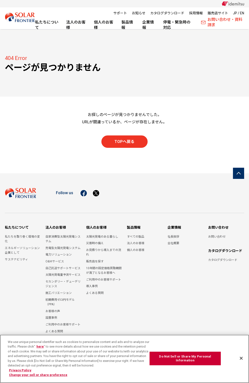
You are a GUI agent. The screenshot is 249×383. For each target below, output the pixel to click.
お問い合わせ (218, 227)
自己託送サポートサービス (62, 268)
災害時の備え (95, 243)
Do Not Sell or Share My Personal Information (185, 358)
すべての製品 (135, 236)
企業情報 (148, 24)
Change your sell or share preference (38, 375)
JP (235, 13)
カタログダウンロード (167, 13)
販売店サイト (218, 13)
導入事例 (92, 286)
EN (242, 13)
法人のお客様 (76, 24)
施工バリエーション (58, 293)
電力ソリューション (58, 254)
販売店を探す (95, 261)
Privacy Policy (20, 370)
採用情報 (196, 13)
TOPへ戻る (124, 141)
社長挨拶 (173, 236)
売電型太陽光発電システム (62, 248)
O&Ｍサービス (54, 261)
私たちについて (46, 24)
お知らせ (138, 13)
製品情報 (127, 24)
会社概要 (173, 243)
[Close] (241, 358)
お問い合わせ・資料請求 (221, 23)
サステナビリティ (16, 259)
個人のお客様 (103, 24)
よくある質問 (54, 331)
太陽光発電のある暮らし (102, 236)
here (40, 346)
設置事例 (51, 317)
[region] (124, 359)
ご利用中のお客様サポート (62, 324)
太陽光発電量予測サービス (62, 274)
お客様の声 (52, 311)
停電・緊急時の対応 (176, 24)
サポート (120, 13)
